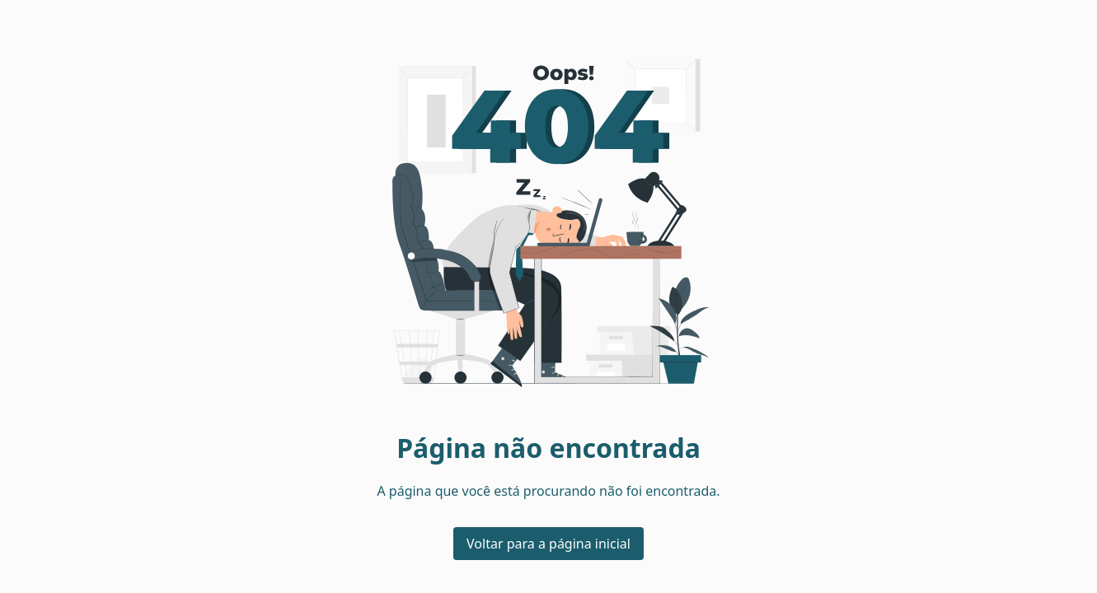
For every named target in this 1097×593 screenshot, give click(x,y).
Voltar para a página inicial (548, 544)
